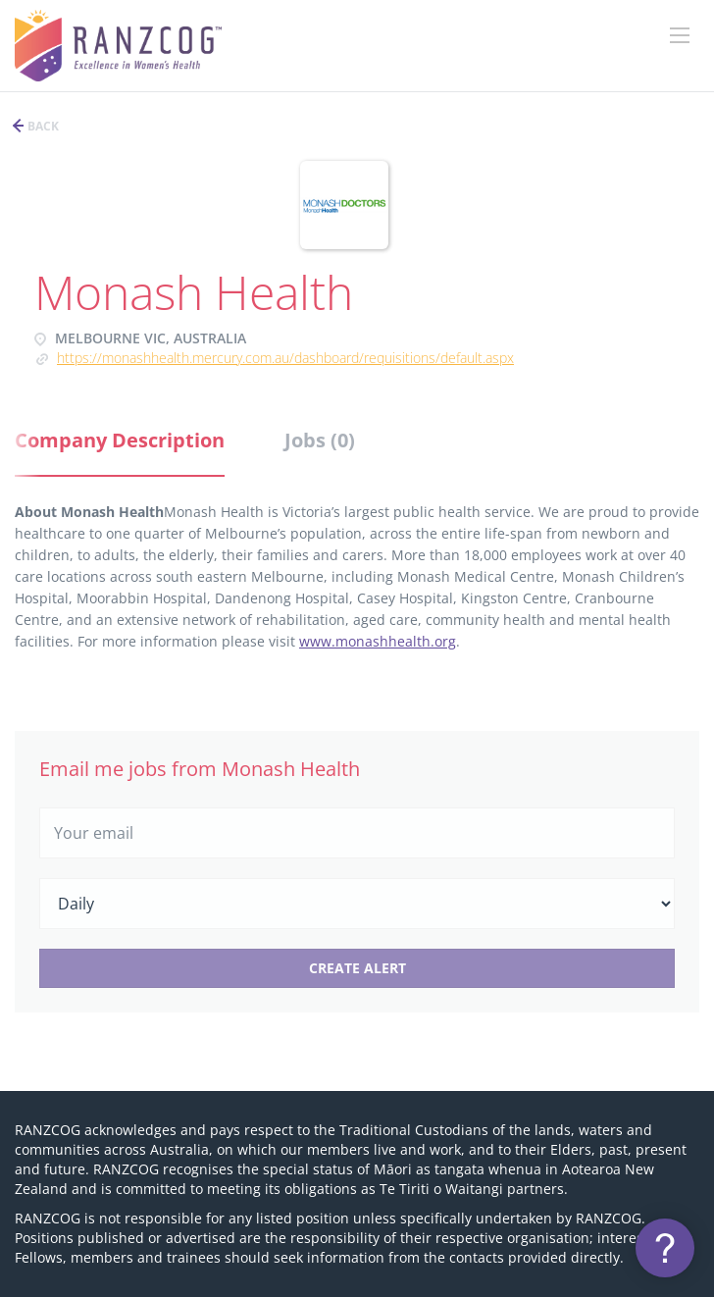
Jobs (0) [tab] (319, 440)
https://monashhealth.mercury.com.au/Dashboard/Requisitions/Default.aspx (285, 357)
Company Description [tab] (120, 440)
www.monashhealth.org (377, 641)
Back (42, 126)
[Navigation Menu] (679, 35)
